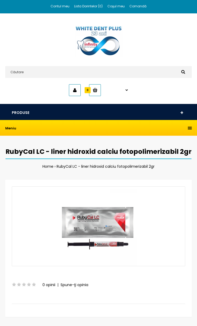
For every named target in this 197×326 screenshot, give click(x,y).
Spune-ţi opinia (74, 284)
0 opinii (48, 284)
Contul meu (60, 6)
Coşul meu (116, 6)
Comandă (137, 6)
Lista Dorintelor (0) (88, 6)
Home (47, 166)
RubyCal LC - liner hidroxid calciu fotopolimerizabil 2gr (106, 166)
